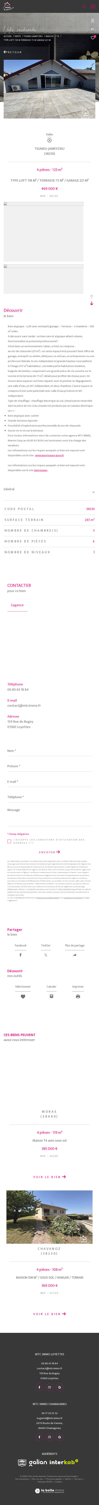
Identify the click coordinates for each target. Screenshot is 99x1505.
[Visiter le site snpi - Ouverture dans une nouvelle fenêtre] (22, 1463)
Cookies (58, 1482)
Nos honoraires (22, 1479)
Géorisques (40, 470)
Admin (68, 1479)
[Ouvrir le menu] (93, 6)
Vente (18, 36)
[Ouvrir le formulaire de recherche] (84, 6)
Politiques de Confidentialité (47, 897)
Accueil (8, 36)
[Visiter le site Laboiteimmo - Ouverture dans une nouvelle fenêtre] (49, 1488)
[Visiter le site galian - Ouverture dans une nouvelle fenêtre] (38, 1462)
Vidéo (49, 135)
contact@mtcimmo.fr (24, 705)
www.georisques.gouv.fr (49, 455)
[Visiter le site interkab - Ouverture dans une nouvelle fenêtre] (64, 1461)
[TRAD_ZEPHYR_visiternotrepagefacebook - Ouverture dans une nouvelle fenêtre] (39, 1387)
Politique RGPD (45, 1482)
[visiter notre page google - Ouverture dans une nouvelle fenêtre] (59, 1387)
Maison (49, 36)
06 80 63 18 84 (18, 690)
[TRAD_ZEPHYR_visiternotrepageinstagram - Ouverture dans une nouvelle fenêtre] (49, 1387)
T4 (57, 36)
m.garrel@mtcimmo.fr (49, 1418)
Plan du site (37, 1479)
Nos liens (78, 1479)
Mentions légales (54, 1479)
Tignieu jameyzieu (33, 36)
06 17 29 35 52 (50, 1413)
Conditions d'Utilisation (73, 897)
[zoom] (43, 204)
